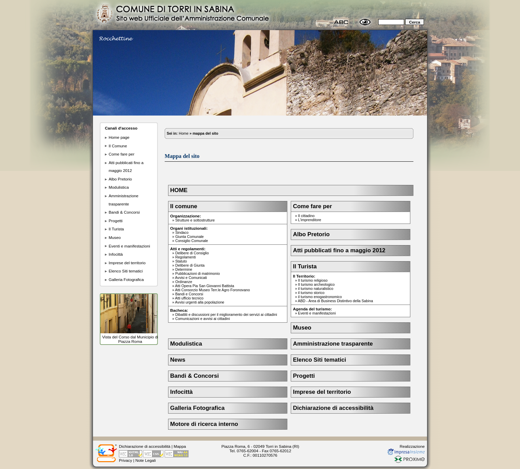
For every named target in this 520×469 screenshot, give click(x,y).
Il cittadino (306, 216)
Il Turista (116, 229)
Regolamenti (185, 257)
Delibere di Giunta (190, 265)
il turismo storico (311, 293)
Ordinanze (183, 282)
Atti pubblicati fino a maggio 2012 (339, 250)
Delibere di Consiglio (192, 253)
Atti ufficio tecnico (189, 298)
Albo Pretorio (120, 179)
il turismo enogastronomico (320, 297)
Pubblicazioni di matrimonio (197, 273)
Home (184, 133)
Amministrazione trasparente (333, 343)
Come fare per (121, 154)
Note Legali (145, 460)
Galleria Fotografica (126, 279)
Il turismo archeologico (316, 284)
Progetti (116, 220)
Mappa (180, 446)
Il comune (183, 206)
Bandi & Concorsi (124, 212)
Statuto (181, 261)
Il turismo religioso (312, 280)
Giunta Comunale (189, 236)
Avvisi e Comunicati (191, 278)
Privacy (125, 460)
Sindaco (182, 232)
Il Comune (118, 146)
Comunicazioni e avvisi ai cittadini (202, 319)
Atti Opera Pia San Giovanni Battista (204, 286)
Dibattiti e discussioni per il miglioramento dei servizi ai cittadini (226, 314)
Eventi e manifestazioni (129, 246)
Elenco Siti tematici (126, 271)
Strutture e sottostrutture (195, 220)
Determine (183, 269)
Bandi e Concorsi (189, 294)
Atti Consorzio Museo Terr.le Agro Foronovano (212, 290)
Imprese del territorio (127, 262)
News (177, 360)
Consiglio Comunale (191, 241)
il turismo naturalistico (315, 288)
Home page (119, 137)
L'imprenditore (309, 220)
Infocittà (116, 254)
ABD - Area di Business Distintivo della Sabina (335, 301)
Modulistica (119, 187)
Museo (115, 237)
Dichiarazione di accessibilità (333, 408)
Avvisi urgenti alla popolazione (199, 302)
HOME (179, 190)
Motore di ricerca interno (204, 424)
